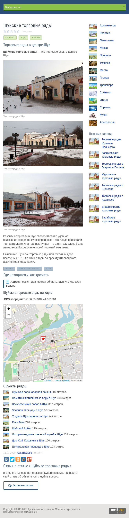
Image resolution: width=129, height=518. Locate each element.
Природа (105, 55)
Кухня (103, 114)
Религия (105, 32)
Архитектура (24, 452)
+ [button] (8, 309)
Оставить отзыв (20, 485)
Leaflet (48, 380)
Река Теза (18, 422)
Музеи (104, 47)
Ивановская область (29, 268)
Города (104, 77)
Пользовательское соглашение (20, 512)
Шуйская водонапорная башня (31, 391)
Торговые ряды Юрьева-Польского (111, 143)
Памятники (107, 40)
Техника (105, 62)
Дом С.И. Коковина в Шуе (28, 440)
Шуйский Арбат (21, 428)
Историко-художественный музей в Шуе (37, 434)
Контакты (9, 37)
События (105, 92)
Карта (23, 37)
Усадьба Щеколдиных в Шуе (30, 416)
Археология (107, 122)
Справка (105, 107)
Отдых (104, 99)
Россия (9, 268)
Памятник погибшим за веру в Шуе (34, 398)
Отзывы (36, 37)
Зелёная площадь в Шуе (27, 410)
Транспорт (106, 85)
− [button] (8, 315)
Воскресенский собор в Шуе (30, 404)
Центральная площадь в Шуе (30, 446)
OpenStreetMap (62, 380)
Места (104, 70)
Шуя (48, 268)
